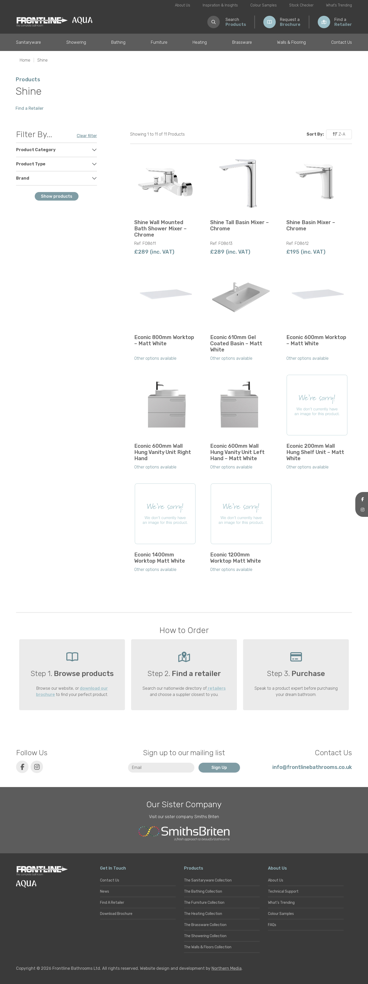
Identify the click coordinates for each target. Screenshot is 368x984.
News (104, 891)
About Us (182, 5)
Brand (22, 178)
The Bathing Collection (203, 891)
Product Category (36, 149)
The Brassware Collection (205, 925)
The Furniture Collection (204, 902)
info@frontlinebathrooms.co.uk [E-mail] (312, 767)
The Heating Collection (203, 914)
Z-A (339, 134)
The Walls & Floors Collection (207, 947)
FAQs (272, 925)
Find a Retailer (30, 108)
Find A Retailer (112, 902)
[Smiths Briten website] (184, 833)
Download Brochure (116, 914)
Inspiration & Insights (220, 5)
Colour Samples (263, 5)
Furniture (159, 42)
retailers (216, 688)
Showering (76, 42)
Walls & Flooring (291, 42)
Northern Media (226, 968)
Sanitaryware (28, 42)
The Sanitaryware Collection (208, 880)
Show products (56, 196)
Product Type (30, 163)
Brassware (242, 42)
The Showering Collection (205, 936)
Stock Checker (301, 5)
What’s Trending (339, 5)
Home (25, 60)
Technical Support (283, 891)
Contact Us (341, 42)
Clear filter (87, 135)
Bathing (118, 42)
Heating (200, 42)
